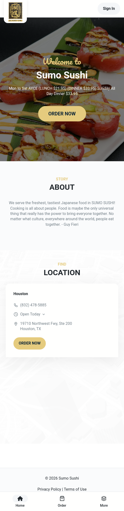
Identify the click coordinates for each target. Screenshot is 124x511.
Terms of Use (75, 489)
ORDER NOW (62, 114)
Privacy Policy (49, 489)
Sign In (109, 8)
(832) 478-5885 (33, 305)
